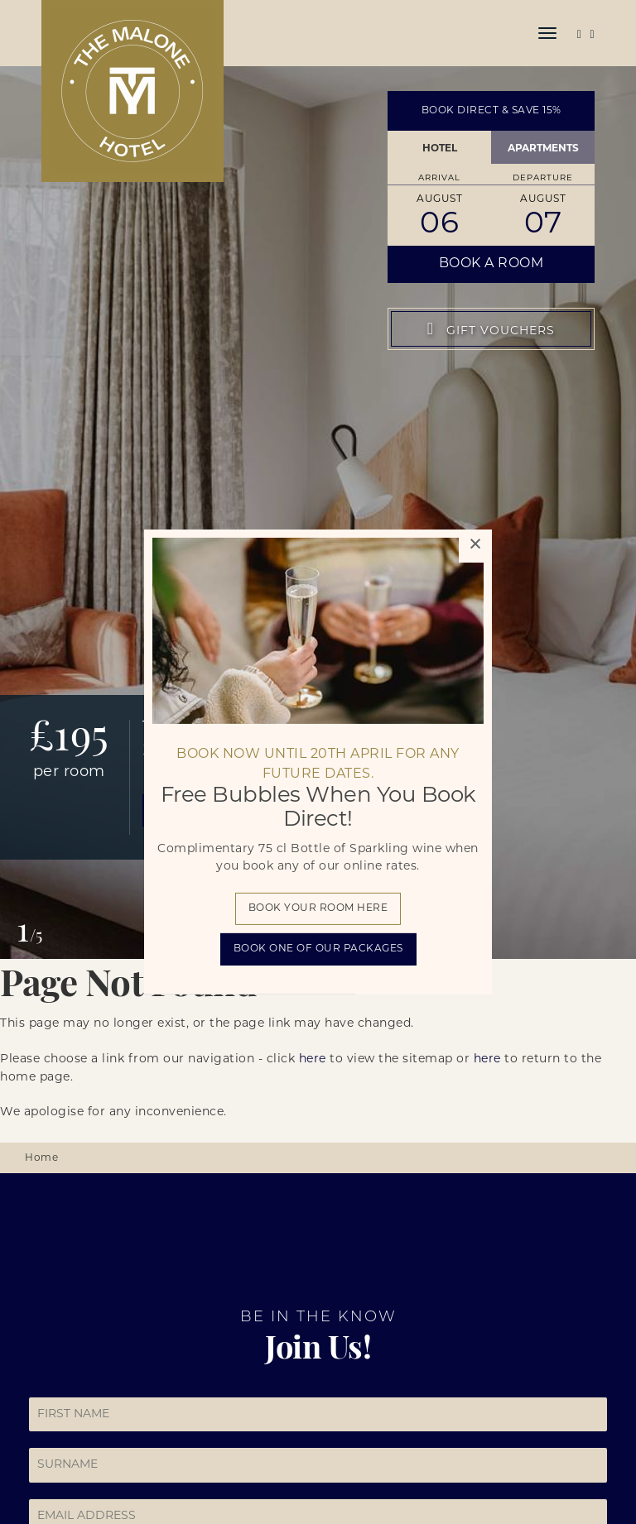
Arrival (439, 178)
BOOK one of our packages (318, 949)
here (312, 1059)
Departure (543, 178)
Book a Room (491, 264)
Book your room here (318, 908)
